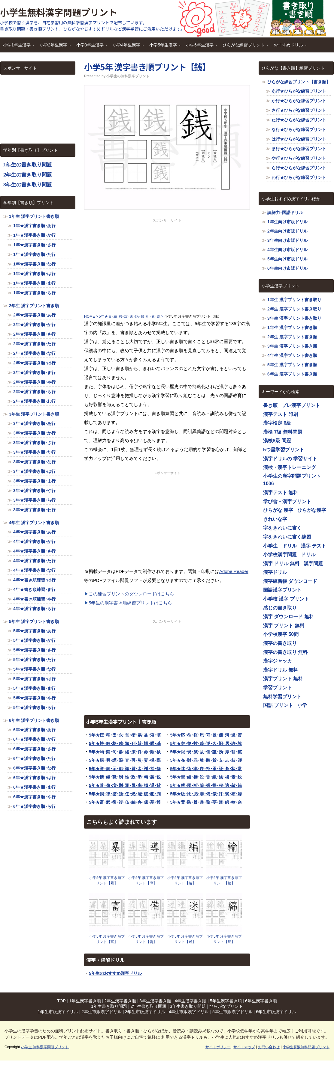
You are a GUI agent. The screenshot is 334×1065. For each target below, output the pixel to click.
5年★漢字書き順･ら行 (34, 707)
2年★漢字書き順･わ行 (34, 401)
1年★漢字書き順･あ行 (34, 225)
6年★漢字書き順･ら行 (34, 806)
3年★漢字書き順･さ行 (34, 442)
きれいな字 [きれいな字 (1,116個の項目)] (275, 519)
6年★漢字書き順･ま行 (34, 787)
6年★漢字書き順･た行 (34, 758)
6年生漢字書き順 (261, 1000)
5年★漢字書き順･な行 (34, 669)
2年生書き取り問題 (148, 1006)
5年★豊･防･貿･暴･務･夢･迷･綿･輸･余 (206, 802)
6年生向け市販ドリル (287, 268)
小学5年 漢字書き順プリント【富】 (107, 939)
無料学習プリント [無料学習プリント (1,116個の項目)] (282, 696)
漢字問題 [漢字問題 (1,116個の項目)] (313, 563)
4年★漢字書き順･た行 (34, 560)
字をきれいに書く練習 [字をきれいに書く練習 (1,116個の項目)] (287, 536)
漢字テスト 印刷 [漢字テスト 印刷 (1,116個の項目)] (280, 414)
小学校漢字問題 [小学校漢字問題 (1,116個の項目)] (280, 554)
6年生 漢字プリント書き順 (34, 720)
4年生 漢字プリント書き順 (34, 522)
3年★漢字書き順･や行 (34, 490)
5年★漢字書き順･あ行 (34, 630)
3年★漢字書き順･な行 (34, 461)
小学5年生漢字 (163, 47)
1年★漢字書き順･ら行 (34, 292)
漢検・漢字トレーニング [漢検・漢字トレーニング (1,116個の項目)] (289, 467)
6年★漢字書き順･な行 (34, 768)
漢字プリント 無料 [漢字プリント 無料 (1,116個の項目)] (283, 678)
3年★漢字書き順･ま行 (34, 481)
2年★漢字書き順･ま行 (34, 372)
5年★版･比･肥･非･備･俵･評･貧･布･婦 (206, 793)
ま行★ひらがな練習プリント (299, 148)
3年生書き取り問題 (188, 1006)
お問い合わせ (269, 1047)
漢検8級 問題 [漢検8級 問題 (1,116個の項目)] (277, 440)
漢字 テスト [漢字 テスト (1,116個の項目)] (313, 545)
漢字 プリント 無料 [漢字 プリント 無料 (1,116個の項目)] (283, 625)
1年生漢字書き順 (85, 1000)
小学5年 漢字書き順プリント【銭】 (147, 67)
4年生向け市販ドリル (287, 249)
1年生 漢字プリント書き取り (294, 299)
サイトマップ (244, 1047)
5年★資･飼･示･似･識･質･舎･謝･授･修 (125, 768)
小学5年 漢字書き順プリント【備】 (146, 939)
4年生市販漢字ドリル (189, 1011)
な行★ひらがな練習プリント (299, 129)
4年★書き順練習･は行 (34, 579)
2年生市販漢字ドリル (101, 1011)
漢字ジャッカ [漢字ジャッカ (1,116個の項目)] (277, 660)
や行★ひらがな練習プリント (299, 158)
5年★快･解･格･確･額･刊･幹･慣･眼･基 (125, 743)
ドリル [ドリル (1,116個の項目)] (308, 554)
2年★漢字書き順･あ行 (34, 315)
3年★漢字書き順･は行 (34, 471)
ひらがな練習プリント (244, 47)
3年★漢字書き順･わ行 (34, 509)
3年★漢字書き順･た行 (34, 452)
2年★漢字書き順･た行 (34, 343)
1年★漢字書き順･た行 (34, 254)
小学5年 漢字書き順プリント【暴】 (107, 880)
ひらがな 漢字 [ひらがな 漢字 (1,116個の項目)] (278, 510)
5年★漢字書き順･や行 (34, 698)
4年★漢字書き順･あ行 (34, 532)
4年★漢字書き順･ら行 (34, 608)
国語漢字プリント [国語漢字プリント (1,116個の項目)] (282, 589)
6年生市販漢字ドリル (276, 1011)
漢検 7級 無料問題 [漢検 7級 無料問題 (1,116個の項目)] (282, 432)
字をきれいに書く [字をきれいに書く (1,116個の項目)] (282, 527)
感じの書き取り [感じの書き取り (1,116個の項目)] (280, 607)
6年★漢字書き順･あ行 (34, 729)
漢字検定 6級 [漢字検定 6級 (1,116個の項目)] (277, 423)
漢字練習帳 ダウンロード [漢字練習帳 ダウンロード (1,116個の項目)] (290, 581)
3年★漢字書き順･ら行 (34, 500)
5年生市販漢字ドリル (232, 1011)
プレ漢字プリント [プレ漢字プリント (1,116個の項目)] (301, 405)
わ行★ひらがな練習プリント (299, 177)
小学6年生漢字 (200, 47)
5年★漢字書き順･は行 (34, 678)
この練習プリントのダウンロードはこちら (131, 593)
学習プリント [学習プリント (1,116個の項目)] (277, 687)
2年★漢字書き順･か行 (34, 324)
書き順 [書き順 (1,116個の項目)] (270, 405)
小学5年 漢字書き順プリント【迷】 (185, 939)
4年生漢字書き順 (191, 1000)
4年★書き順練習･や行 (34, 599)
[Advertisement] (167, 265)
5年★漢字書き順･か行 (34, 640)
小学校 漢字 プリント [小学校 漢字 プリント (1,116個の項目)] (286, 598)
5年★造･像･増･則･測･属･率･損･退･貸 (125, 785)
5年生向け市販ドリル (287, 259)
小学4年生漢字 (127, 47)
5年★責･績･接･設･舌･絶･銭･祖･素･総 (206, 777)
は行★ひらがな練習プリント (299, 139)
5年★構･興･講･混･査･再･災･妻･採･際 (125, 760)
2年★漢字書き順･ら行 (34, 391)
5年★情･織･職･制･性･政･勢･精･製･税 (125, 777)
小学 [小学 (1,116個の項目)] (302, 705)
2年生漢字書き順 (120, 1000)
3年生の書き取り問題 (27, 185)
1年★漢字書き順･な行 (34, 264)
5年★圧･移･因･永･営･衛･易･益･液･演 (125, 735)
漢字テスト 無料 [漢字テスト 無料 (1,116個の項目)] (280, 492)
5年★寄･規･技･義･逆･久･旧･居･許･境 (206, 743)
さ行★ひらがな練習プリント (299, 110)
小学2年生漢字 (54, 47)
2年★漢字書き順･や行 (34, 382)
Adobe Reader (233, 571)
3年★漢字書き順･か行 (34, 433)
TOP (61, 1000)
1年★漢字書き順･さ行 (34, 244)
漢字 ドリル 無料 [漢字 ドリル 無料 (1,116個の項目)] (281, 563)
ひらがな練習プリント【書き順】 (298, 81)
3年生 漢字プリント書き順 (34, 414)
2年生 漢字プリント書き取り (294, 309)
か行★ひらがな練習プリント (299, 100)
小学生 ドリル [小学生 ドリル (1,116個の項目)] (280, 545)
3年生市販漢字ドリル (145, 1011)
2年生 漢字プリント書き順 (34, 305)
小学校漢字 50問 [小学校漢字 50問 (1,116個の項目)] (281, 634)
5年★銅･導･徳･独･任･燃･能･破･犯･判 (125, 793)
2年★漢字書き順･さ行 (34, 334)
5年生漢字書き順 (226, 1000)
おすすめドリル (289, 47)
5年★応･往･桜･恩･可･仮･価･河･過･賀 (206, 735)
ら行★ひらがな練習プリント (299, 167)
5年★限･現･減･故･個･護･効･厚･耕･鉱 (206, 751)
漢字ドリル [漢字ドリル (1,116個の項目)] (275, 572)
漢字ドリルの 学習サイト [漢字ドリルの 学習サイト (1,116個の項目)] (290, 458)
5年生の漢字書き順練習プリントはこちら (130, 602)
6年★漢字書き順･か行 (34, 739)
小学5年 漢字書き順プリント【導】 (146, 880)
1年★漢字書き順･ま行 (34, 283)
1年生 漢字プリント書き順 (34, 216)
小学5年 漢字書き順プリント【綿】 (224, 939)
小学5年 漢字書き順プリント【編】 (185, 880)
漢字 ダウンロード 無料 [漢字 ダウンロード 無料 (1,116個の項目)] (288, 616)
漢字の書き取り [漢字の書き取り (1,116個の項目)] (280, 643)
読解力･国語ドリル (285, 212)
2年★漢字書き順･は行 (34, 362)
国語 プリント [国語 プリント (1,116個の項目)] (278, 705)
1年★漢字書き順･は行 (34, 273)
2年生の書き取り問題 (27, 175)
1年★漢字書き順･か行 (34, 235)
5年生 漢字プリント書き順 (34, 621)
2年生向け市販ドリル (287, 231)
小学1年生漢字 (17, 47)
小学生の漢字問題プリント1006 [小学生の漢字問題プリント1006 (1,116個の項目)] (292, 479)
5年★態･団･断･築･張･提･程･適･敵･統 (206, 785)
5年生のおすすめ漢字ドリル (115, 973)
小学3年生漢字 (90, 47)
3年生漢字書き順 (155, 1000)
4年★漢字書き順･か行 (34, 541)
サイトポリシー (218, 1047)
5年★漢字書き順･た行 (34, 659)
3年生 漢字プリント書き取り (294, 318)
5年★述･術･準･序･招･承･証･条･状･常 (206, 768)
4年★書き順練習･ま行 (34, 589)
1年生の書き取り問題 (27, 165)
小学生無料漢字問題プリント (58, 12)
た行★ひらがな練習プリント (299, 119)
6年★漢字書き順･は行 (34, 777)
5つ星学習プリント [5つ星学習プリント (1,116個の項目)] (283, 449)
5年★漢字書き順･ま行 (34, 688)
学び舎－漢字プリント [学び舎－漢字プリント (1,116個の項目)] (287, 501)
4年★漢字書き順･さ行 (34, 551)
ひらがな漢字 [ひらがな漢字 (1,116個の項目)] (311, 510)
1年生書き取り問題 (109, 1006)
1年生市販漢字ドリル (58, 1011)
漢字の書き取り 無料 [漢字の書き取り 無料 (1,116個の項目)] (285, 652)
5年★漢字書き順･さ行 (34, 650)
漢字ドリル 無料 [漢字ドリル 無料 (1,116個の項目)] (280, 669)
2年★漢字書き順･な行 (34, 353)
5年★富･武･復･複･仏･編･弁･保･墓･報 (125, 802)
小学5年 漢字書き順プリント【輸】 (224, 880)
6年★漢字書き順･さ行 (34, 748)
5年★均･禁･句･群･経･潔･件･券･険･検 (125, 751)
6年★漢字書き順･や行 (34, 796)
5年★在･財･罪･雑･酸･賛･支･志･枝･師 (206, 760)
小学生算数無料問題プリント (306, 1047)
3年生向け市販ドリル (287, 240)
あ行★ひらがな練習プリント (299, 91)
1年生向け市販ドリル (287, 221)
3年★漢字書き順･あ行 (34, 423)
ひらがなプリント (226, 1006)
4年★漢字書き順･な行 (34, 570)
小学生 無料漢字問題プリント (45, 1047)
